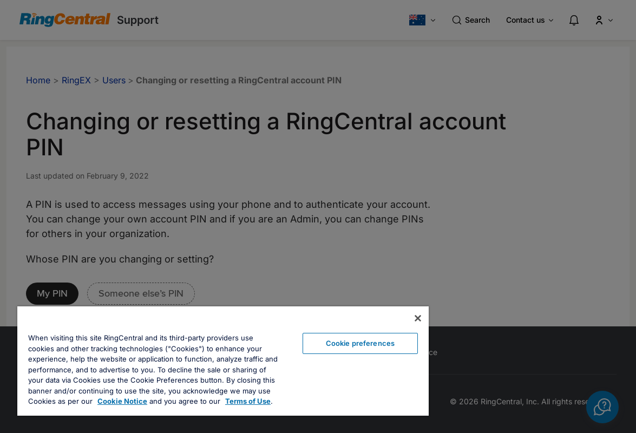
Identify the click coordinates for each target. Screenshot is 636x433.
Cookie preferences (360, 343)
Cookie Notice (122, 401)
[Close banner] (418, 318)
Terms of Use (248, 401)
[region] (223, 361)
